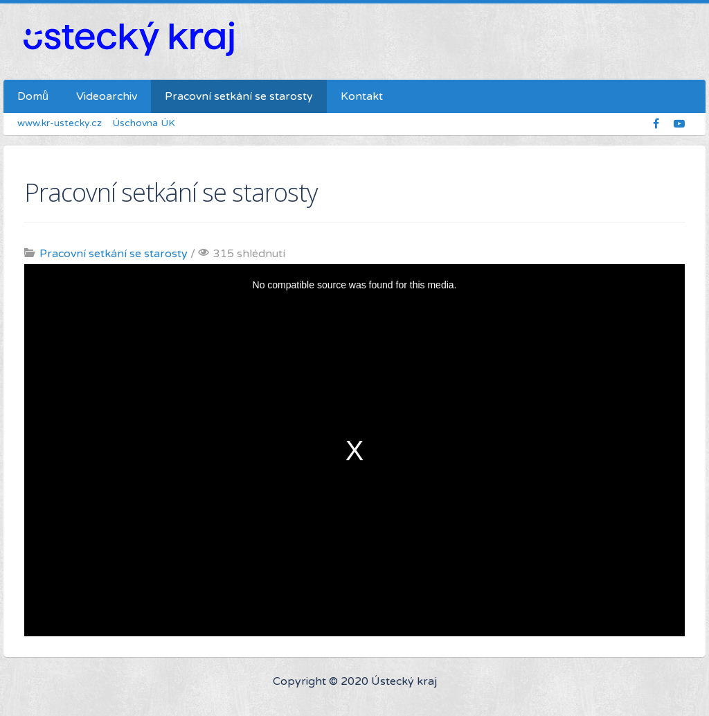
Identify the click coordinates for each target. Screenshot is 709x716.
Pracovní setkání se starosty (113, 254)
